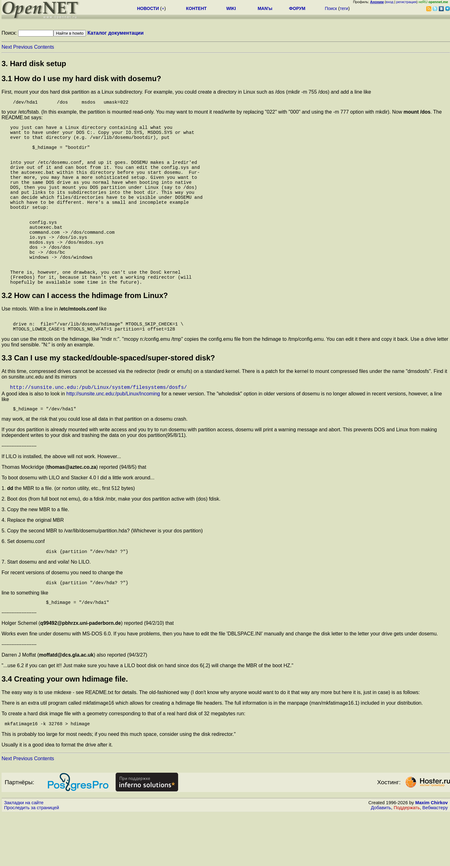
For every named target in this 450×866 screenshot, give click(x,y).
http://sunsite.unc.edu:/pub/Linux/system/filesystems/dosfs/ (98, 433)
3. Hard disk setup (34, 63)
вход (389, 2)
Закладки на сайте (23, 855)
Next (7, 47)
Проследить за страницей (31, 860)
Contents (44, 47)
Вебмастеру (435, 860)
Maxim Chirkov (431, 855)
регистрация (406, 2)
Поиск (331, 8)
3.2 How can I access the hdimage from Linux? (85, 336)
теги (344, 8)
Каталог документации (116, 33)
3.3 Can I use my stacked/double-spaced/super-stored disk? (108, 403)
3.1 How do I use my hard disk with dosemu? (81, 78)
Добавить (381, 860)
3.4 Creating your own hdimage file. (65, 730)
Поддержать (407, 860)
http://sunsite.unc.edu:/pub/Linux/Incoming (113, 440)
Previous (22, 47)
